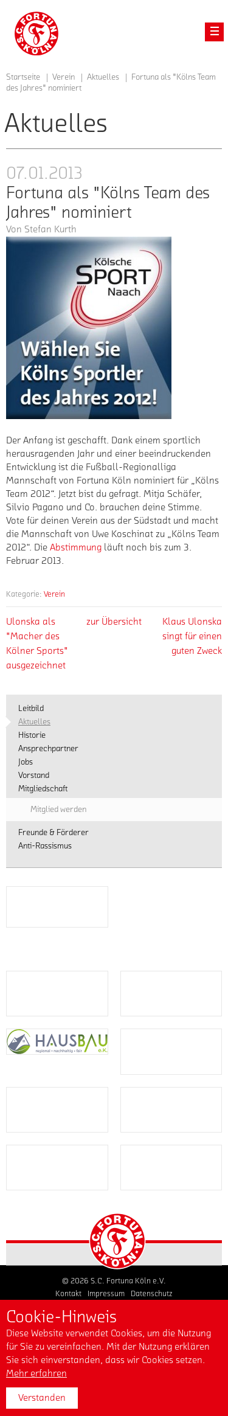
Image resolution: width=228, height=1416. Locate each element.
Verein (54, 594)
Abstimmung (76, 547)
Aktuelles (103, 77)
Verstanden (42, 1398)
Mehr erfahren (36, 1373)
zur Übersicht (114, 621)
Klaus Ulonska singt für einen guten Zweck (192, 636)
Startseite (23, 77)
